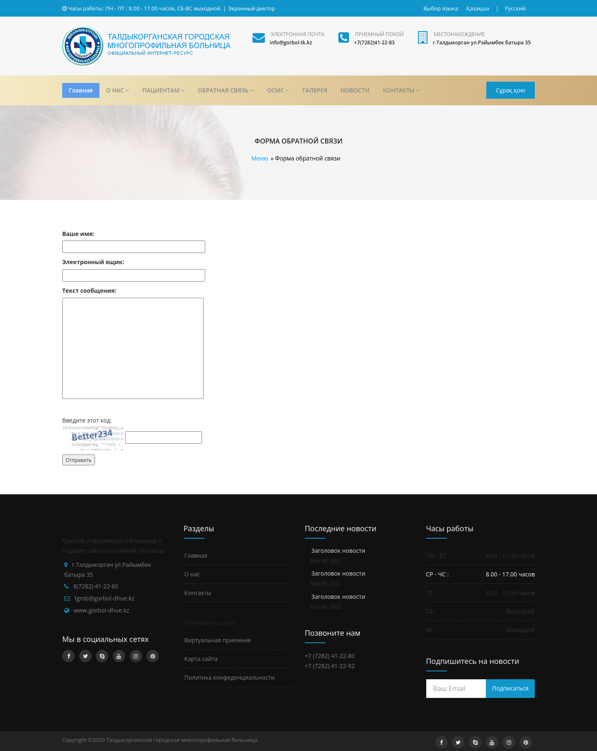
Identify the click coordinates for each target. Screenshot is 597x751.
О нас (192, 574)
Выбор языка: (441, 8)
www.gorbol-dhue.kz (101, 610)
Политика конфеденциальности (229, 677)
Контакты (197, 593)
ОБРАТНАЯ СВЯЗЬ (226, 90)
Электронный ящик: (93, 262)
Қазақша (477, 8)
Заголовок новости (338, 550)
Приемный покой (379, 34)
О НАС (117, 90)
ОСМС (278, 90)
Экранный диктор (251, 8)
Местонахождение (459, 34)
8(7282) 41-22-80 (96, 586)
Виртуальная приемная (217, 640)
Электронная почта (298, 34)
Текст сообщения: (89, 290)
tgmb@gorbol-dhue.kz (105, 598)
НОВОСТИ (355, 90)
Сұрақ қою (510, 90)
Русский (515, 8)
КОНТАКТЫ (401, 90)
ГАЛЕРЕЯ (314, 90)
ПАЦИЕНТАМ (163, 90)
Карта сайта (201, 659)
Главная (81, 90)
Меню (259, 158)
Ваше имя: (78, 234)
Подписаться (510, 688)
